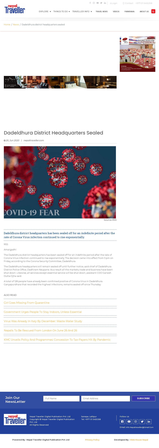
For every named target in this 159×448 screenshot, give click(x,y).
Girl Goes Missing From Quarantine (26, 302)
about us (144, 11)
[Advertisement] (60, 54)
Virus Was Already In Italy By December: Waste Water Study (43, 321)
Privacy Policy (92, 439)
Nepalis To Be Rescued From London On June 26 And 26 (40, 330)
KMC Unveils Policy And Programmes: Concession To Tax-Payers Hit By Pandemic (57, 339)
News (16, 24)
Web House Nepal (139, 439)
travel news (102, 11)
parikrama (129, 11)
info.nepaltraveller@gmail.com (139, 427)
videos (116, 11)
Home (7, 24)
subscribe (143, 398)
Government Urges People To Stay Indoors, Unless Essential (43, 312)
